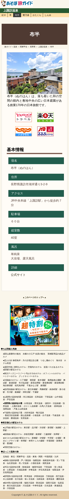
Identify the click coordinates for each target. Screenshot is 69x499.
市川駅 (10, 392)
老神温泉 (50, 479)
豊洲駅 (10, 443)
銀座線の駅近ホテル (13, 434)
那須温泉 (40, 483)
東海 (35, 456)
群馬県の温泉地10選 (13, 476)
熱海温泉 (26, 467)
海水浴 (59, 360)
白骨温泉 (28, 403)
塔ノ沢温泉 (24, 463)
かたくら (37, 15)
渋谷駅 (43, 427)
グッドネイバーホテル (29, 376)
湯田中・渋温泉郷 (53, 403)
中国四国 (48, 456)
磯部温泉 (60, 479)
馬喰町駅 (44, 389)
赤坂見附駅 (29, 434)
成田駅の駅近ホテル (12, 370)
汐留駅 (43, 438)
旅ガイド (8, 47)
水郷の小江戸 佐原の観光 (34, 354)
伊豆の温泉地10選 (12, 467)
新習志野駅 (36, 383)
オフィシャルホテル (52, 373)
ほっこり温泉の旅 (11, 452)
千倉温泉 (56, 415)
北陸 (29, 456)
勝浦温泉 (15, 418)
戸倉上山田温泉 (20, 409)
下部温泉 (49, 397)
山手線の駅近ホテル (13, 427)
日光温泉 (48, 485)
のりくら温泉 (30, 406)
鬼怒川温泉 (29, 483)
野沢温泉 (38, 403)
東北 (13, 456)
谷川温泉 (19, 479)
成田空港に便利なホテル (15, 367)
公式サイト (18, 274)
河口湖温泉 (28, 397)
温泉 (15, 47)
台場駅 (58, 438)
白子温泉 (46, 415)
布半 (17, 15)
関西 (40, 456)
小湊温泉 (37, 415)
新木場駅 (42, 380)
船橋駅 (18, 392)
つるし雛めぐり (47, 360)
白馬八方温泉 (46, 406)
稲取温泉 (56, 470)
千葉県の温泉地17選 (13, 413)
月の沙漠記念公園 (30, 360)
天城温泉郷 (22, 470)
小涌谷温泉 (36, 463)
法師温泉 (40, 479)
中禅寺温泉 (37, 485)
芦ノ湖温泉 (26, 460)
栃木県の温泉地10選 (13, 483)
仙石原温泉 (12, 463)
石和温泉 (39, 397)
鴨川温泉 (40, 413)
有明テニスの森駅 (36, 441)
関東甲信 (23, 47)
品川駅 (35, 427)
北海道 (6, 456)
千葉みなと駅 (33, 385)
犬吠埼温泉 (29, 413)
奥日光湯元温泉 (14, 485)
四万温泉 (60, 476)
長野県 (32, 47)
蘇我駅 (43, 385)
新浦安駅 (13, 383)
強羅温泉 (37, 460)
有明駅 (24, 441)
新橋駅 (35, 438)
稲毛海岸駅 (20, 385)
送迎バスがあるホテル (53, 367)
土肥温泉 (11, 470)
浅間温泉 (7, 409)
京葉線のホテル (11, 380)
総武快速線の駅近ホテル (15, 389)
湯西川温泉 (51, 483)
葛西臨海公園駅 (54, 380)
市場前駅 (50, 441)
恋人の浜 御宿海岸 (12, 360)
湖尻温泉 (46, 463)
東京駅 (27, 427)
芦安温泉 (11, 399)
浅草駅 (56, 434)
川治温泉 (27, 485)
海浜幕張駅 (8, 385)
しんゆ (48, 15)
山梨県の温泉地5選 (12, 397)
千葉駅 (36, 392)
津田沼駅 (27, 392)
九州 (56, 456)
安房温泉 (25, 418)
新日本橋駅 (33, 389)
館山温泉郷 (26, 415)
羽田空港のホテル (12, 447)
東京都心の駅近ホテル (13, 422)
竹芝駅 (51, 438)
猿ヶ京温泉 (30, 479)
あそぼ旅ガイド (31, 495)
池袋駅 (58, 427)
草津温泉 (28, 476)
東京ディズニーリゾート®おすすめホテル (22, 373)
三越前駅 (48, 434)
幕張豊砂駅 (47, 383)
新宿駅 (51, 427)
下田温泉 (48, 467)
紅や (4, 15)
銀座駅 (39, 434)
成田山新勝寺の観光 (12, 354)
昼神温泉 (58, 406)
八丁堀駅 (24, 380)
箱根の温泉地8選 (11, 460)
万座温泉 (50, 476)
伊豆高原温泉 (44, 470)
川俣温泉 (11, 488)
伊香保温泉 (39, 476)
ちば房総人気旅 (10, 349)
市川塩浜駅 (24, 383)
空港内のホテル (35, 367)
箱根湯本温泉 (49, 460)
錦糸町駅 (53, 389)
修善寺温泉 (37, 467)
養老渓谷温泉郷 (12, 415)
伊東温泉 (33, 470)
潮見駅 (33, 380)
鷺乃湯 (26, 15)
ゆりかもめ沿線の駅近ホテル (17, 438)
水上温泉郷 (8, 479)
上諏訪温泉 (10, 10)
